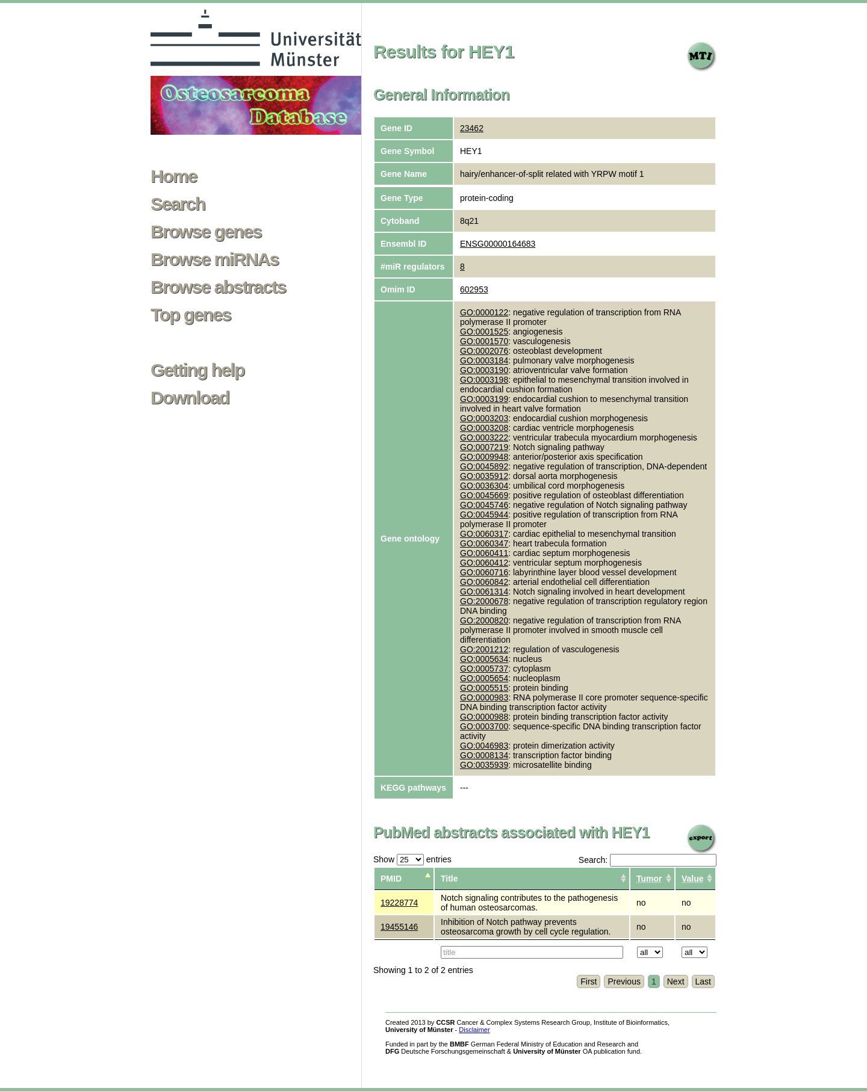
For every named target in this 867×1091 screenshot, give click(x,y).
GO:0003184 (484, 360)
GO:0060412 (484, 562)
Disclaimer (474, 1029)
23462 (471, 128)
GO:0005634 (484, 659)
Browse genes (206, 232)
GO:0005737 (484, 668)
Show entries (412, 859)
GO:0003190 (484, 370)
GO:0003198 (484, 380)
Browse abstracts (218, 287)
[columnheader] (652, 879)
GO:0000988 (484, 717)
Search (178, 204)
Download (190, 398)
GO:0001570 (484, 341)
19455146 (399, 927)
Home (174, 176)
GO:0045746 (484, 505)
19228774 (399, 902)
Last (703, 981)
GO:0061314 (484, 591)
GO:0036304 (484, 485)
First (588, 981)
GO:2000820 (484, 620)
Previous (624, 981)
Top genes (191, 315)
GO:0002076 (484, 351)
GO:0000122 (484, 312)
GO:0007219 (484, 447)
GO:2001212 (484, 649)
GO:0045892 (484, 466)
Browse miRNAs (215, 259)
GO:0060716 (484, 572)
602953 (474, 289)
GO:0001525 (484, 331)
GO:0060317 (484, 534)
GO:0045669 (484, 495)
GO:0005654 (484, 678)
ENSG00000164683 (497, 244)
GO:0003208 (484, 428)
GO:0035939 (484, 765)
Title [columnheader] (449, 878)
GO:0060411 (484, 553)
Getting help (197, 370)
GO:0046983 (484, 745)
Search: (647, 860)
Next (676, 981)
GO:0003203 (484, 418)
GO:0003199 (484, 399)
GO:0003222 (484, 437)
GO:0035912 (484, 476)
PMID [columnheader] (391, 878)
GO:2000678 (484, 601)
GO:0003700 (484, 726)
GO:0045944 (484, 514)
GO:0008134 (484, 755)
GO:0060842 (484, 582)
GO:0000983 (484, 697)
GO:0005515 (484, 688)
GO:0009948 (484, 457)
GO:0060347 (484, 543)
